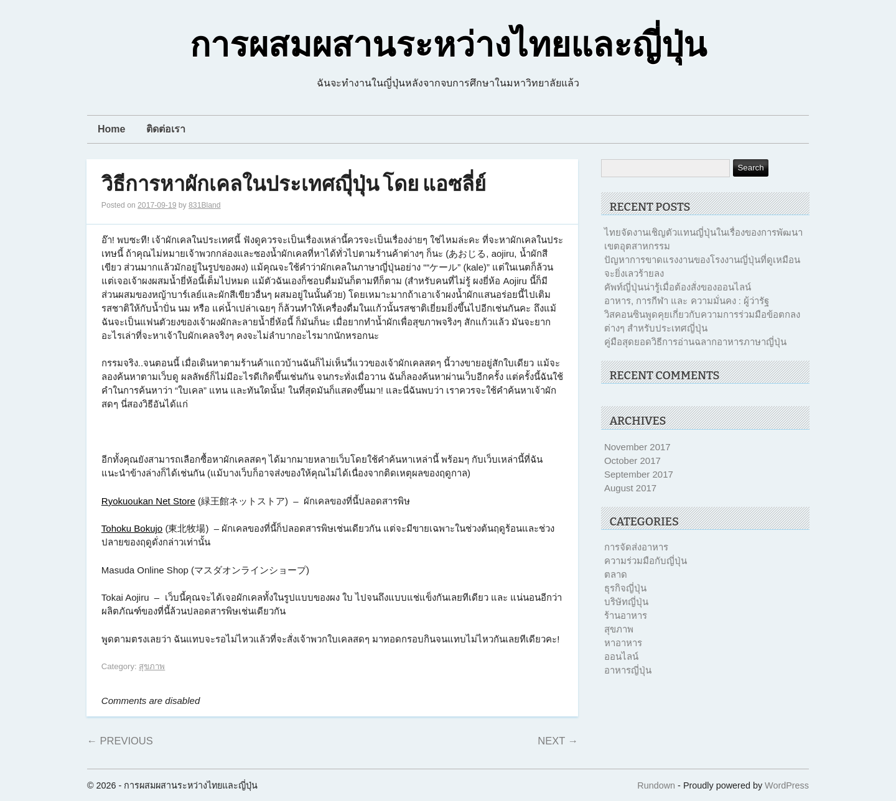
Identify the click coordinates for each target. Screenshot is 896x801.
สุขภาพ (152, 666)
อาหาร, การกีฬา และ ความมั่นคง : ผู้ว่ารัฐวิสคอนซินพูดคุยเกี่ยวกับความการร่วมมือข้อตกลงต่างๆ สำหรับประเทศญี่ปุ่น (702, 314)
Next (558, 740)
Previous (119, 740)
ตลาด (615, 574)
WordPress (787, 785)
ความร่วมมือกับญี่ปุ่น (645, 560)
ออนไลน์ (621, 656)
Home (111, 129)
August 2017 (630, 488)
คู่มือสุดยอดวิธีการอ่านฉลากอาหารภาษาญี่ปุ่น (695, 341)
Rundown (656, 785)
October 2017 (632, 460)
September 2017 (638, 474)
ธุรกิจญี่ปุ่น (625, 588)
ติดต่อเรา (165, 129)
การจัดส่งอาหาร (636, 547)
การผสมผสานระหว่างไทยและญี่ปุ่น (448, 45)
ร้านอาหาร (625, 615)
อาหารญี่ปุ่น (627, 670)
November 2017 (637, 447)
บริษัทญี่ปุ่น (626, 601)
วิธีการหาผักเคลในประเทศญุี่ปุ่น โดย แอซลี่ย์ (293, 184)
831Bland (205, 205)
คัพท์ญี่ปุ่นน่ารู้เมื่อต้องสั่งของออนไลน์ (677, 287)
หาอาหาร (623, 642)
